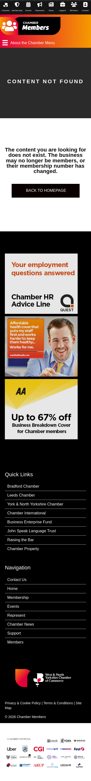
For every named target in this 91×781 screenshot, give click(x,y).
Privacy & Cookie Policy (23, 703)
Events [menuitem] (13, 606)
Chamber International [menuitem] (26, 513)
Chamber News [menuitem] (20, 624)
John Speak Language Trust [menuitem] (31, 531)
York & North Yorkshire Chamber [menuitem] (35, 504)
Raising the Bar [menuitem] (20, 540)
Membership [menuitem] (18, 597)
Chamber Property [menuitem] (23, 549)
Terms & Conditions (58, 703)
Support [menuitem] (14, 633)
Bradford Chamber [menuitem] (23, 486)
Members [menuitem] (15, 642)
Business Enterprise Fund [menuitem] (29, 522)
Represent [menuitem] (16, 615)
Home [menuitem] (12, 589)
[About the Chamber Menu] (45, 43)
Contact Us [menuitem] (16, 580)
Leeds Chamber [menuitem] (21, 495)
